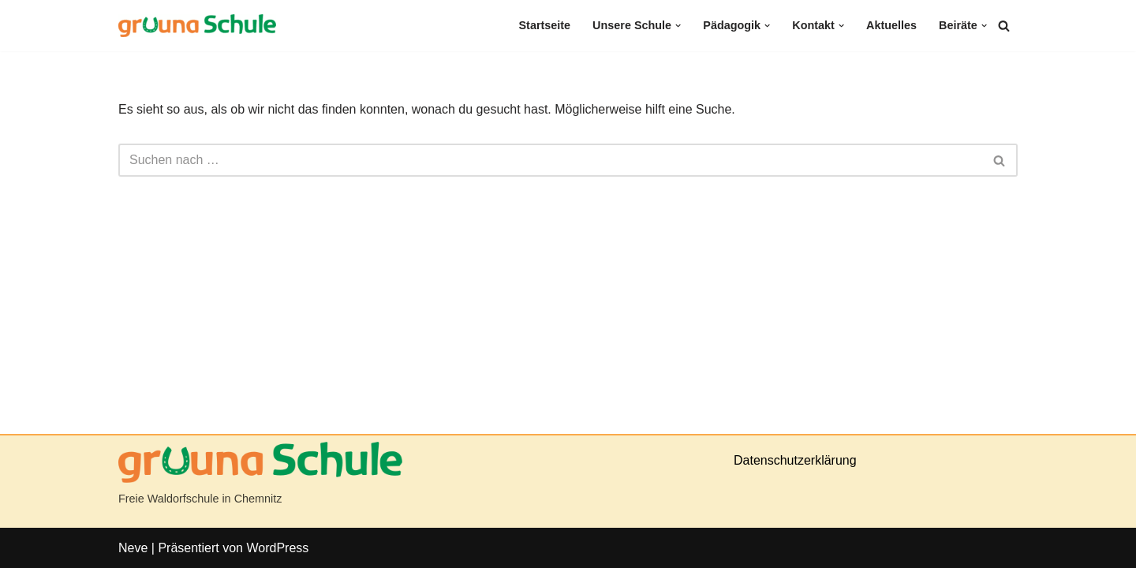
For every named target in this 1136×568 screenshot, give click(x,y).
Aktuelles (891, 25)
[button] (678, 25)
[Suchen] (1004, 26)
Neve (133, 548)
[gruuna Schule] (197, 25)
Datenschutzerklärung (795, 460)
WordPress (277, 548)
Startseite (545, 25)
